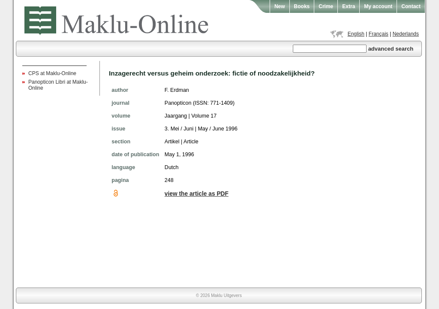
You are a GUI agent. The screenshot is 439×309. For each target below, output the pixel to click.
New (279, 6)
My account (378, 6)
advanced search (391, 48)
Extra (348, 6)
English (356, 34)
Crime (326, 6)
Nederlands (406, 34)
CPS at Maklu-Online (52, 73)
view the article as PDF (197, 194)
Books (302, 6)
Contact (411, 6)
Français (378, 34)
